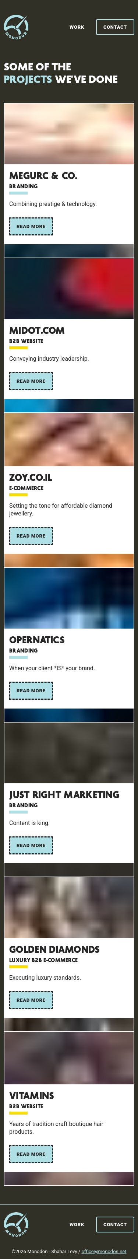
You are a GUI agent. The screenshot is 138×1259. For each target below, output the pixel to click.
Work (77, 27)
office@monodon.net (103, 1251)
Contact (115, 27)
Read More (31, 226)
